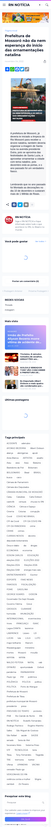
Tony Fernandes (23, 755)
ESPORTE (11, 579)
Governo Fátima (14, 604)
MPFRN (10, 657)
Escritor (34, 575)
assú (18, 463)
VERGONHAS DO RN (17, 774)
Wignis (38, 779)
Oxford (40, 667)
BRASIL (37, 472)
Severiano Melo (14, 745)
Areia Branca (12, 458)
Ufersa (10, 764)
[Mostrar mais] (32, 204)
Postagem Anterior (13, 291)
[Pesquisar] (47, 5)
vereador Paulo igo (16, 769)
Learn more (21, 813)
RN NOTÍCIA (19, 5)
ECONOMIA (12, 550)
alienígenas (22, 453)
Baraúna (37, 463)
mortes (10, 652)
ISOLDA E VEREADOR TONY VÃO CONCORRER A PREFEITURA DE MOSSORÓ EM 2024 (32, 370)
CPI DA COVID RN (32, 521)
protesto (37, 711)
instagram (9, 310)
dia (25, 545)
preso (24, 706)
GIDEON (33, 594)
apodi (35, 453)
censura (22, 502)
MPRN (22, 657)
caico (19, 477)
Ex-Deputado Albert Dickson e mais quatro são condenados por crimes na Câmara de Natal (31, 383)
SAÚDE (34, 735)
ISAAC (36, 623)
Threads (8, 305)
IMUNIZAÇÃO (27, 614)
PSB (9, 716)
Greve (29, 604)
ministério (29, 648)
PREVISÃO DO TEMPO (18, 711)
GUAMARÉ (26, 609)
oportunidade (26, 667)
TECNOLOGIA (21, 750)
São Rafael (12, 735)
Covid (9, 516)
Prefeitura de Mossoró (17, 691)
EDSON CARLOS (15, 555)
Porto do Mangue (29, 687)
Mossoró (22, 652)
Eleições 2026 (30, 565)
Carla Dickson (35, 497)
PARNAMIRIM (27, 672)
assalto (40, 458)
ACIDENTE (12, 443)
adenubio (25, 443)
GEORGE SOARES (15, 594)
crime (32, 526)
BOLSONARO (13, 472)
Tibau (9, 755)
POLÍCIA (26, 682)
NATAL (31, 662)
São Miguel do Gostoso (27, 730)
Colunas (22, 511)
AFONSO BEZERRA (16, 448)
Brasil (26, 472)
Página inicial (11, 31)
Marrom (29, 643)
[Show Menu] (4, 5)
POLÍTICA (11, 687)
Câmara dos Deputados (18, 487)
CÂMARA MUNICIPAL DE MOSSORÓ (25, 492)
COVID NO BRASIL (25, 516)
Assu (9, 463)
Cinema (10, 511)
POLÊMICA (12, 682)
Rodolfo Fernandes (32, 721)
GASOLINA (22, 589)
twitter (31, 760)
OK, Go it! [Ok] (25, 819)
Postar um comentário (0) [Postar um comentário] (25, 281)
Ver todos (39, 241)
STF (8, 750)
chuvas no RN (37, 502)
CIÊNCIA (11, 506)
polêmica (32, 677)
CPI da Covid (13, 521)
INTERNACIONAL (15, 618)
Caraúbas (20, 497)
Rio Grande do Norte (25, 716)
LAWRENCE (12, 633)
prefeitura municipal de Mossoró (22, 701)
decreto (32, 536)
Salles (9, 730)
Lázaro (26, 633)
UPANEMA (22, 764)
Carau (9, 497)
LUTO (37, 638)
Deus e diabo (13, 545)
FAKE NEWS (27, 579)
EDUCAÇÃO (33, 555)
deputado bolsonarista (17, 541)
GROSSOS (12, 609)
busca (9, 477)
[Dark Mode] (40, 5)
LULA (27, 638)
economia (27, 550)
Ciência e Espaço (27, 506)
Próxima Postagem (37, 291)
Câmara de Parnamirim (18, 482)
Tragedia (39, 755)
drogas (34, 545)
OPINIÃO (11, 667)
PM (22, 677)
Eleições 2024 (13, 565)
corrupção (35, 511)
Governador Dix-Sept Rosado (20, 599)
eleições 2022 (13, 560)
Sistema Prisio (32, 745)
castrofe (10, 502)
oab (40, 662)
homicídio (11, 614)
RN (40, 716)
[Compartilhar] (43, 61)
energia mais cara (32, 570)
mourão (34, 652)
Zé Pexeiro (23, 784)
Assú (26, 463)
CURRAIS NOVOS (15, 536)
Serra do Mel (24, 740)
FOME (10, 589)
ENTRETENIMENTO (16, 575)
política (38, 682)
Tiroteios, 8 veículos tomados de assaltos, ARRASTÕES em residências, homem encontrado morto (31, 356)
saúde (24, 735)
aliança (10, 453)
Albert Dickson (37, 448)
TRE (9, 760)
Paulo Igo (11, 677)
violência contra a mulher (18, 779)
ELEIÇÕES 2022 (31, 560)
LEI (35, 633)
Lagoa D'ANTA (14, 628)
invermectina (34, 618)
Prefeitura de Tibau (16, 696)
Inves (9, 623)
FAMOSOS (12, 584)
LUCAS (10, 638)
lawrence (29, 628)
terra (34, 750)
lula (19, 638)
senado (10, 740)
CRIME (10, 531)
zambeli (10, 784)
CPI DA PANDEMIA (16, 526)
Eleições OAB (13, 570)
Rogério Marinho (36, 726)
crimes (21, 531)
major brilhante (14, 643)
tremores (19, 760)
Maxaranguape (14, 648)
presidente (12, 706)
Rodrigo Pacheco (15, 726)
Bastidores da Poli (15, 468)
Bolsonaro (33, 468)
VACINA (36, 764)
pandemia (11, 672)
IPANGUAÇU (22, 623)
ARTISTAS (27, 458)
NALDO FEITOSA (15, 662)
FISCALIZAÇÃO (28, 584)
